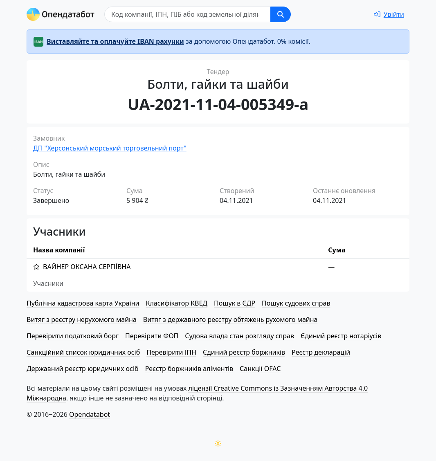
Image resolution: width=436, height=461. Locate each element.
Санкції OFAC (260, 368)
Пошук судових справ (296, 303)
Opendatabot (89, 414)
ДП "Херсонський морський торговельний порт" (110, 148)
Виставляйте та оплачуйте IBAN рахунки (115, 41)
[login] (389, 14)
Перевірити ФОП (151, 335)
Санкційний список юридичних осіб (83, 352)
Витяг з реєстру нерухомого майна (82, 319)
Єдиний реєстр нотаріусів (341, 335)
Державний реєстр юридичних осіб (83, 368)
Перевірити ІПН (171, 352)
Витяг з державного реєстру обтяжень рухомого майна (230, 319)
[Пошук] (187, 14)
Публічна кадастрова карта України (83, 303)
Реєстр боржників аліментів (189, 368)
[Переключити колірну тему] (218, 443)
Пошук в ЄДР (234, 303)
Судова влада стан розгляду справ (239, 335)
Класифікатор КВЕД (176, 303)
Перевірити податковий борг (73, 335)
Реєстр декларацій (321, 352)
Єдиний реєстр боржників (244, 352)
